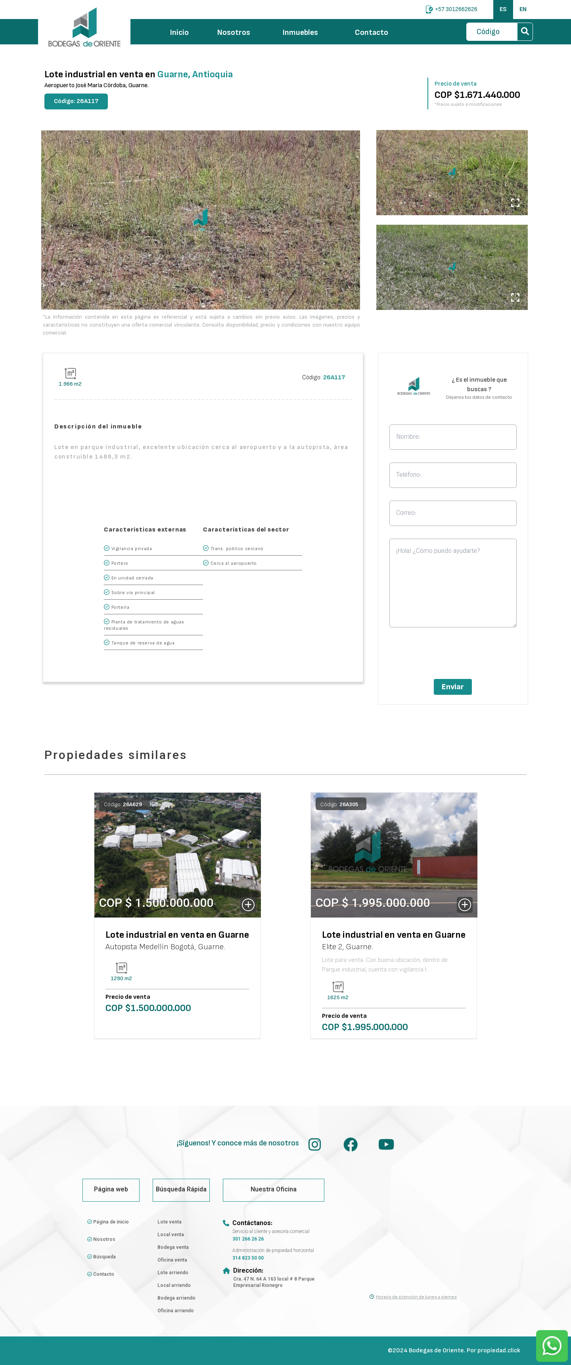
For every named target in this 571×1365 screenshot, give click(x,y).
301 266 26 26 (248, 1239)
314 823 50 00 (248, 1258)
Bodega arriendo (176, 1298)
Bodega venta (173, 1248)
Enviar (453, 687)
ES (503, 9)
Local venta (170, 1235)
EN (523, 9)
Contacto (371, 32)
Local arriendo (174, 1286)
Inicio (179, 32)
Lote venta (169, 1222)
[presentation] (453, 655)
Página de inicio (108, 1222)
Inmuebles (306, 32)
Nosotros (233, 32)
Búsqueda (101, 1257)
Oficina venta (172, 1260)
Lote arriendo (172, 1273)
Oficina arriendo (175, 1311)
